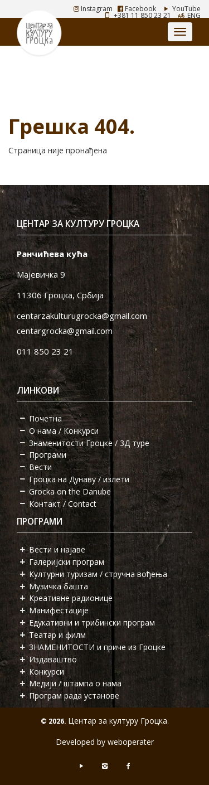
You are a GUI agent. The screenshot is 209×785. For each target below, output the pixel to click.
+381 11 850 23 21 (142, 15)
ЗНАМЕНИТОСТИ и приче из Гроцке (97, 647)
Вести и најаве (57, 549)
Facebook (137, 8)
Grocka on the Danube (70, 491)
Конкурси (46, 671)
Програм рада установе (74, 695)
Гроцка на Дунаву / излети (79, 479)
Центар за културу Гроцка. (118, 720)
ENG (194, 15)
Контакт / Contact (62, 503)
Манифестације (59, 610)
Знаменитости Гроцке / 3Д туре (89, 443)
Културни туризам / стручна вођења (98, 574)
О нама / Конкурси (64, 430)
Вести (40, 467)
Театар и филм (57, 634)
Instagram (93, 8)
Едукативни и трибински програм (92, 622)
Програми (47, 454)
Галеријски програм (66, 561)
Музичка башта (58, 586)
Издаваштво (53, 659)
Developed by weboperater (105, 741)
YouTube (181, 8)
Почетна (45, 418)
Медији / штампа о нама (75, 683)
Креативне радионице (71, 598)
